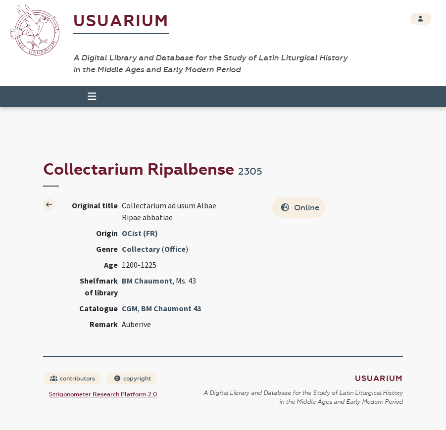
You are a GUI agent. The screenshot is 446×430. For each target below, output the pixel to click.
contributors (72, 378)
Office (175, 249)
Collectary (141, 249)
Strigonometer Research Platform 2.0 (103, 394)
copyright (132, 378)
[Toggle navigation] (87, 96)
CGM (130, 308)
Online (299, 207)
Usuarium (121, 21)
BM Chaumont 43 (171, 308)
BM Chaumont (147, 281)
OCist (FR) (140, 233)
